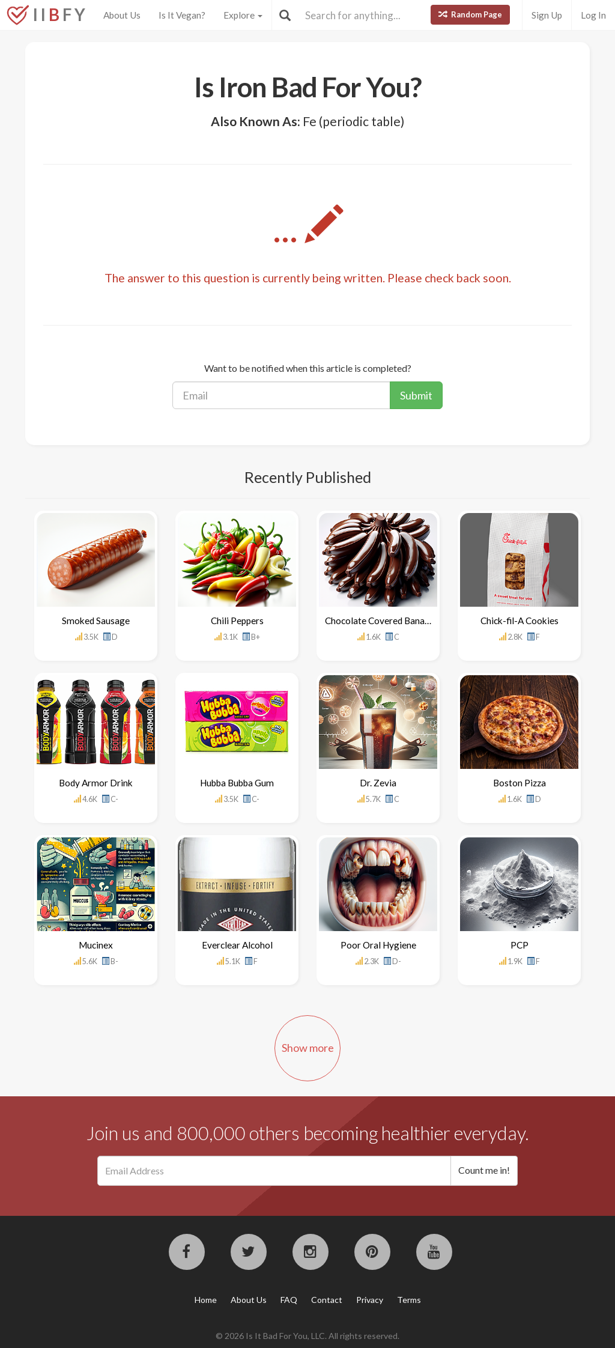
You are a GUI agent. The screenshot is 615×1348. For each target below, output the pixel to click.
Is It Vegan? (182, 15)
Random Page (470, 14)
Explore (242, 15)
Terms (409, 1300)
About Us (122, 15)
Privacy (369, 1300)
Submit (416, 395)
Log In (593, 15)
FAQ (288, 1300)
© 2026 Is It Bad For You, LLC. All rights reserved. (307, 1336)
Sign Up (547, 15)
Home (206, 1300)
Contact (326, 1300)
